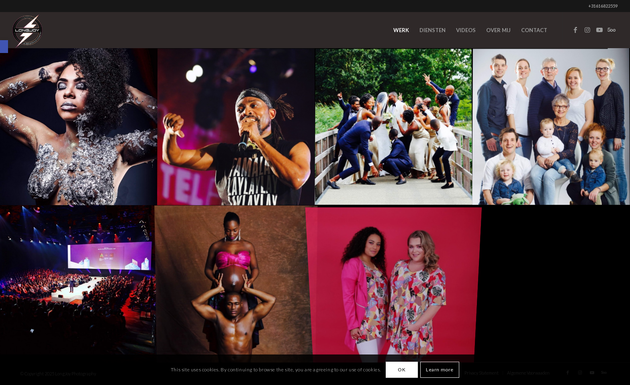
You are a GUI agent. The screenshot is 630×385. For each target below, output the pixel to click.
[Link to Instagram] (587, 30)
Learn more (440, 370)
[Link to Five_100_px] (611, 30)
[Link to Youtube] (599, 30)
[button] (4, 46)
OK (401, 370)
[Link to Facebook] (575, 30)
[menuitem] (401, 30)
